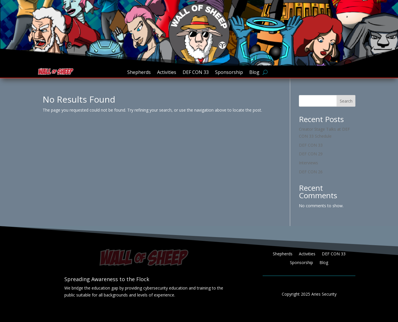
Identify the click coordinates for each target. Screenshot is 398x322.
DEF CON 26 (311, 171)
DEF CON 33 (196, 72)
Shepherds (139, 72)
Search (346, 101)
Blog (254, 72)
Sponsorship (229, 72)
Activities (166, 72)
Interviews (308, 162)
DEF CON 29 (311, 154)
